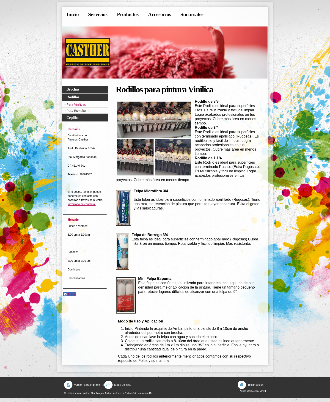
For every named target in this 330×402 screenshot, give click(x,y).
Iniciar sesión (256, 384)
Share (69, 294)
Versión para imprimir (87, 384)
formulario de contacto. (82, 204)
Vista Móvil (259, 391)
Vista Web (246, 391)
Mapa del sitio (122, 384)
